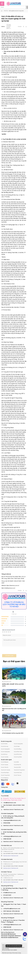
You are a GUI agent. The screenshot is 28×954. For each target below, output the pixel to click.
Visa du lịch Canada (5, 770)
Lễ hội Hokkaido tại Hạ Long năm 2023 (12, 733)
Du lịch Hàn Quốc (18, 772)
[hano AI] (25, 934)
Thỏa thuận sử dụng (17, 952)
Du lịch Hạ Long (4, 746)
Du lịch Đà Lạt (4, 754)
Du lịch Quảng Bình (5, 749)
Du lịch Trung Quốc (5, 775)
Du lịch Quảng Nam (5, 751)
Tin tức (6, 10)
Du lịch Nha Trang (18, 751)
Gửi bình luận (9, 655)
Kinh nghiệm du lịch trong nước (16, 10)
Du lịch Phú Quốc (18, 754)
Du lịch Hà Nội (4, 743)
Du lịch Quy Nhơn (18, 757)
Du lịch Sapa (17, 746)
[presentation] (13, 651)
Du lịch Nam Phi (17, 764)
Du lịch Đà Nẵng (17, 749)
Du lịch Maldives (4, 777)
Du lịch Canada (4, 764)
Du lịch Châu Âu (4, 767)
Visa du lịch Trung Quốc (19, 770)
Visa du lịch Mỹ (17, 767)
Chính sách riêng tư (8, 952)
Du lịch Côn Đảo (4, 757)
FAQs (3, 952)
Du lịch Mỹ (16, 762)
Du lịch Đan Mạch (5, 772)
